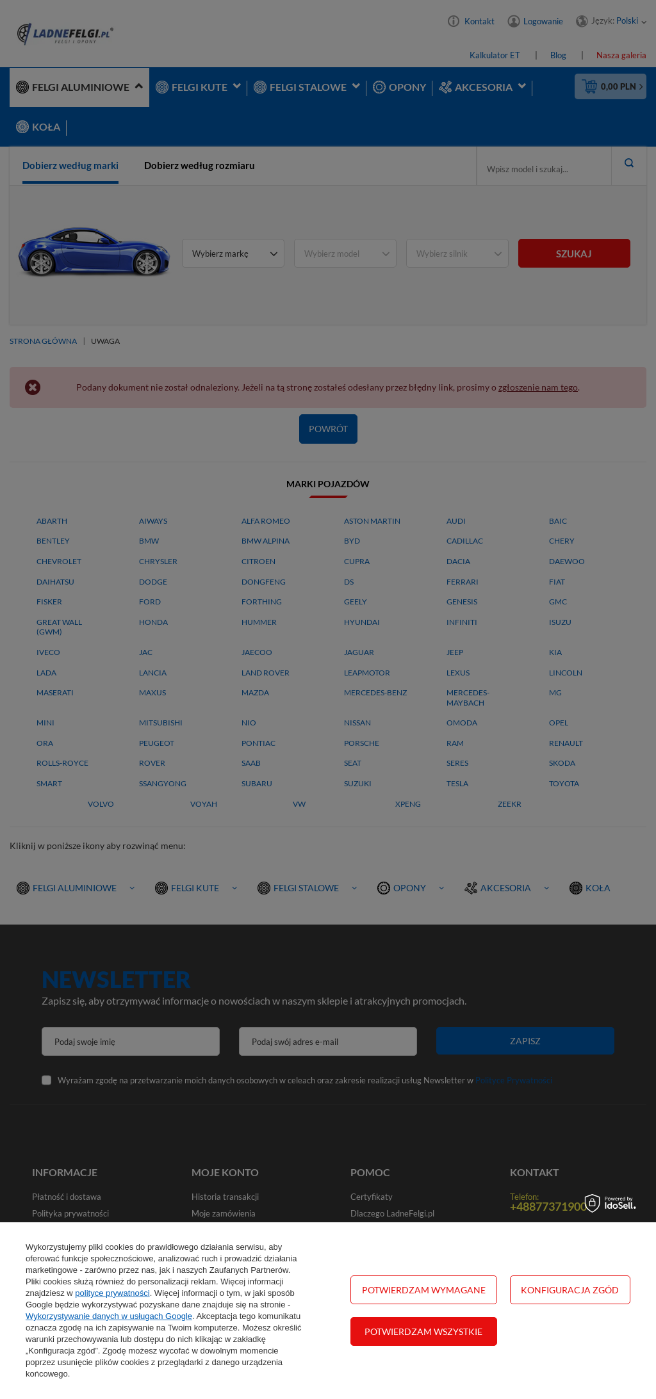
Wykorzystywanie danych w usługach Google (109, 1316)
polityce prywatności (112, 1293)
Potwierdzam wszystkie (423, 1331)
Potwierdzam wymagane (424, 1289)
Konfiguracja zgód (570, 1289)
